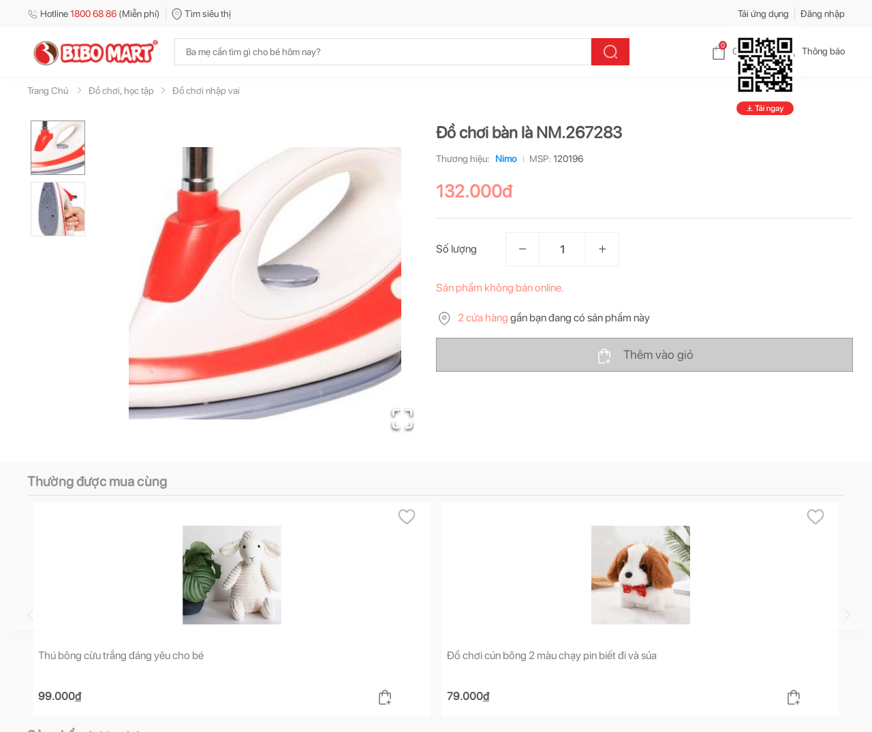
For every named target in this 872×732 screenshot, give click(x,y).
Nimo (503, 158)
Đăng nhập (822, 13)
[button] (265, 283)
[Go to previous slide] (30, 615)
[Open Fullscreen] (402, 419)
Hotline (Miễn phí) (93, 13)
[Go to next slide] (846, 615)
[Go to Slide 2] (58, 209)
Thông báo (812, 51)
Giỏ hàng (739, 51)
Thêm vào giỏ (645, 355)
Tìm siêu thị (201, 13)
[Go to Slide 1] (58, 148)
